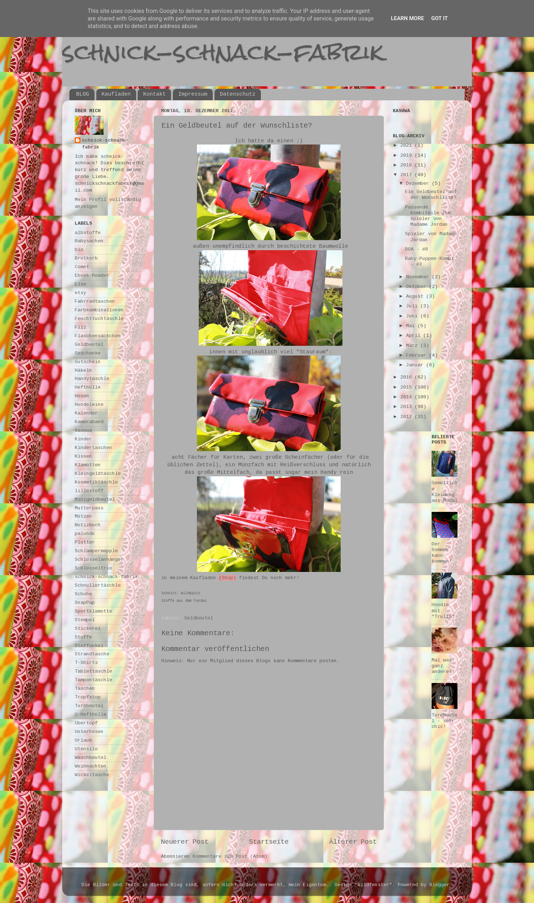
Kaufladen (116, 94)
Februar (417, 355)
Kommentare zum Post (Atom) (230, 856)
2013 (407, 406)
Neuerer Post (184, 842)
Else (80, 284)
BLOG (82, 94)
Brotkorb (86, 258)
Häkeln (83, 370)
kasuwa (83, 430)
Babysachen (89, 241)
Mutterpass (89, 508)
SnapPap (85, 602)
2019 (407, 155)
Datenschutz (238, 94)
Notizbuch (88, 525)
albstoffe (88, 232)
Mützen (83, 516)
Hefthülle (88, 387)
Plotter (85, 542)
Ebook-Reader (92, 275)
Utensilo (86, 749)
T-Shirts (86, 662)
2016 (407, 377)
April (414, 335)
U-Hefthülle (90, 714)
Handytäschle (92, 378)
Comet (82, 267)
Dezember (419, 183)
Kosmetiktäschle (96, 482)
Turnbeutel (89, 706)
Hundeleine (89, 404)
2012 (407, 417)
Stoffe (83, 637)
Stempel (85, 620)
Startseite (269, 842)
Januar (416, 365)
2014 (407, 397)
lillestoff (89, 491)
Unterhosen (89, 731)
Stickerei (88, 628)
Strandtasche (92, 654)
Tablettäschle (93, 671)
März (413, 345)
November (419, 277)
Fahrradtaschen (95, 301)
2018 (407, 165)
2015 (407, 387)
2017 (407, 175)
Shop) (229, 578)
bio (79, 249)
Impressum (192, 94)
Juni (413, 316)
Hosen (82, 396)
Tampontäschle (93, 680)
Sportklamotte (93, 611)
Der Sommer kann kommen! (442, 552)
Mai (412, 326)
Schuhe (83, 594)
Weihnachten (90, 766)
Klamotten (88, 465)
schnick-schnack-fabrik (222, 51)
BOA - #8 (416, 249)
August (416, 296)
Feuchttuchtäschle (99, 318)
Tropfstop (88, 697)
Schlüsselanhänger (99, 559)
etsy (80, 292)
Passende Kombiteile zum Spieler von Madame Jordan (428, 216)
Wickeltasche (92, 775)
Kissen (83, 456)
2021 (407, 145)
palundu (85, 533)
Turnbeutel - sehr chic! (444, 720)
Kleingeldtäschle (98, 473)
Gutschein (88, 362)
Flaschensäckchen (98, 336)
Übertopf (86, 723)
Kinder (83, 439)
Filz (80, 327)
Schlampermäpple (96, 551)
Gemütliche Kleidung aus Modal (444, 491)
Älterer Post (353, 842)
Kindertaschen (93, 447)
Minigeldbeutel (95, 499)
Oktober (417, 286)
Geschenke (88, 353)
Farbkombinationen (99, 310)
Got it (439, 18)
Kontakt (154, 94)
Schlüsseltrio (93, 568)
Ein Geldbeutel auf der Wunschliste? (431, 194)
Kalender (86, 413)
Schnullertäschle (98, 585)
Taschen (85, 688)
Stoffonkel (89, 645)
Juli (413, 306)
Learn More (407, 18)
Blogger (439, 885)
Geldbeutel (198, 618)
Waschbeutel (90, 757)
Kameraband (89, 422)
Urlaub (83, 740)
